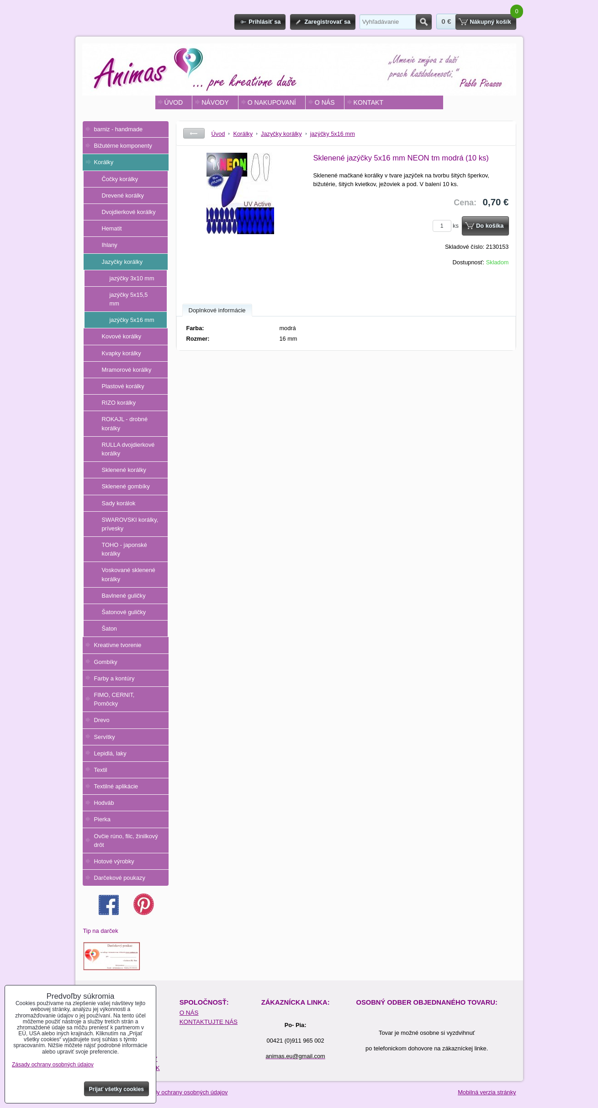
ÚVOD (173, 102)
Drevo (102, 720)
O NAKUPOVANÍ (272, 102)
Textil (100, 769)
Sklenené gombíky (126, 486)
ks (447, 225)
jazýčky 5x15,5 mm (129, 299)
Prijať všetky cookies (116, 1089)
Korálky (104, 162)
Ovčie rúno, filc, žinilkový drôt (126, 840)
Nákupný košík (490, 21)
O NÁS (325, 102)
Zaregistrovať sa (327, 21)
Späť (194, 133)
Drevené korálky (123, 195)
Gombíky (105, 661)
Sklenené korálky (124, 469)
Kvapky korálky (121, 353)
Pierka (102, 819)
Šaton (109, 628)
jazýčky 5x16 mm (132, 319)
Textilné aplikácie (116, 786)
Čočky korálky (120, 179)
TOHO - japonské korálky (124, 549)
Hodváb (104, 802)
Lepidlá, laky (110, 753)
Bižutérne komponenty (123, 145)
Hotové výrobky (114, 861)
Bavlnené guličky (124, 595)
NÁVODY (214, 102)
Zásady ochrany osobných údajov (184, 1092)
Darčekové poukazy (119, 877)
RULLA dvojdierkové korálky (128, 449)
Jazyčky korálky (122, 261)
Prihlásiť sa (264, 21)
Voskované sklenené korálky (128, 574)
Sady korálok (119, 503)
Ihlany (109, 244)
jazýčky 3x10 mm (132, 278)
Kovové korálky (122, 336)
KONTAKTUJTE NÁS (209, 1021)
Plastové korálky (123, 386)
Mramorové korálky (127, 369)
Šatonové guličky (124, 612)
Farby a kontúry (114, 678)
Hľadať (424, 22)
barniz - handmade (118, 129)
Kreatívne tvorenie (118, 645)
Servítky (104, 736)
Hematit (112, 228)
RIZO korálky (119, 402)
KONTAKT (368, 102)
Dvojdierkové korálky (129, 212)
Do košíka (489, 225)
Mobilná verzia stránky (487, 1092)
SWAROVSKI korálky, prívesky (130, 524)
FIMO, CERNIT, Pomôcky (114, 699)
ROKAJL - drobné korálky (125, 423)
